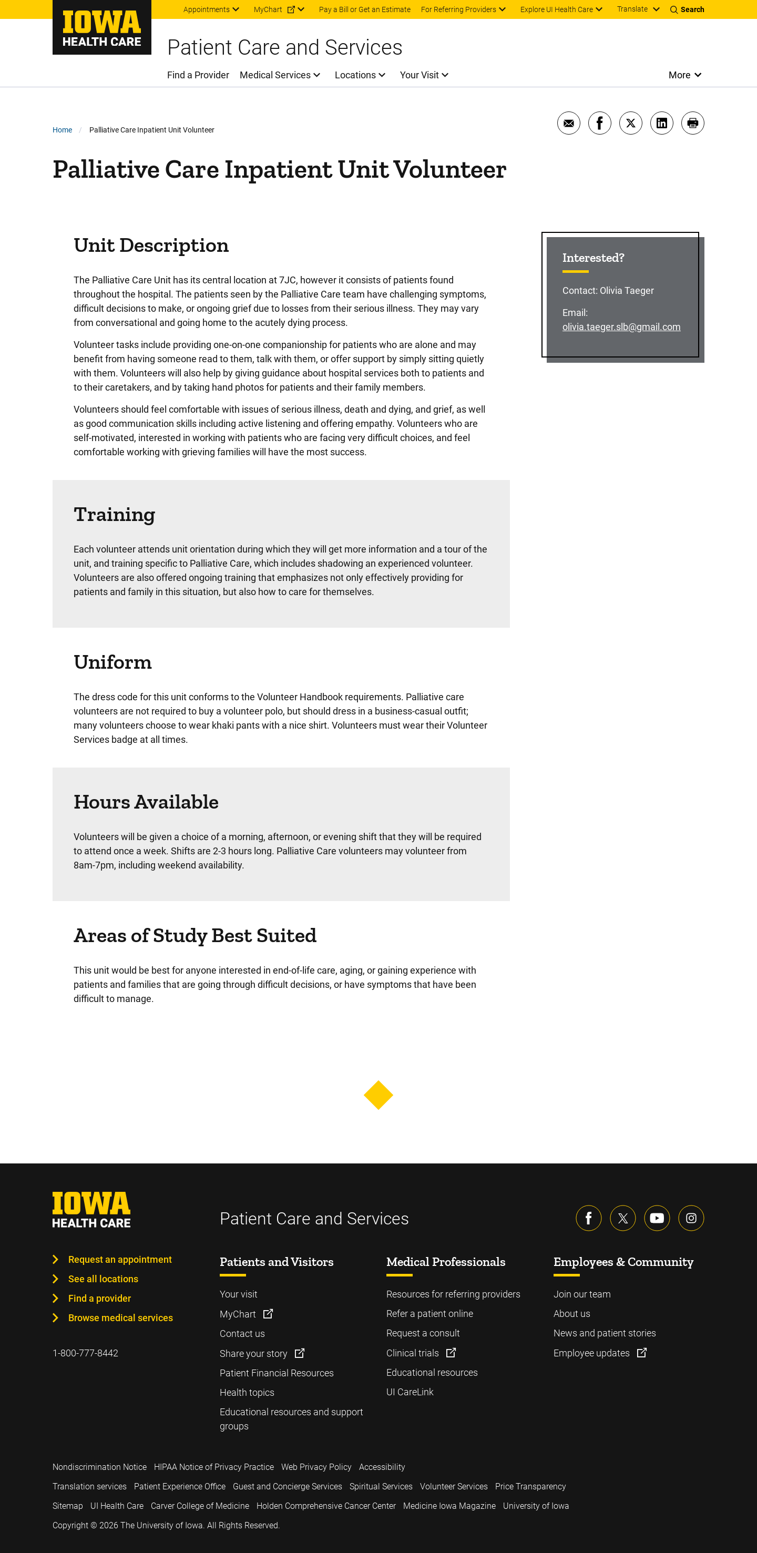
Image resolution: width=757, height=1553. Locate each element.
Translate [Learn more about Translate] (632, 9)
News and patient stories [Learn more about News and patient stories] (605, 1333)
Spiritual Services (381, 1486)
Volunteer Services (454, 1486)
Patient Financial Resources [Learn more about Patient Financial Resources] (277, 1372)
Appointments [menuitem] (206, 9)
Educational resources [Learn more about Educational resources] (432, 1372)
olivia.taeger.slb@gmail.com (621, 326)
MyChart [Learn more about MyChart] (239, 1314)
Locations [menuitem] (355, 74)
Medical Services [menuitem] (275, 74)
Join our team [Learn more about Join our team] (582, 1294)
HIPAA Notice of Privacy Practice (214, 1467)
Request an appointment (120, 1259)
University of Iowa (536, 1506)
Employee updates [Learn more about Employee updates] (593, 1352)
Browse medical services (120, 1317)
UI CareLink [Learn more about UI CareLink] (410, 1391)
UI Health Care (117, 1506)
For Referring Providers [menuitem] (458, 9)
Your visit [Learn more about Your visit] (239, 1294)
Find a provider (99, 1298)
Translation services (90, 1486)
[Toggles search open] (687, 9)
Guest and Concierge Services (287, 1486)
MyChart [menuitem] (268, 9)
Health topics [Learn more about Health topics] (247, 1392)
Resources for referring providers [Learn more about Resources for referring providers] (453, 1294)
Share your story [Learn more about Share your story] (255, 1353)
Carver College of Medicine (200, 1506)
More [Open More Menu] (680, 74)
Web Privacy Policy (316, 1467)
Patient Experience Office (180, 1486)
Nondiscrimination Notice (100, 1467)
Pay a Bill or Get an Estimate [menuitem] (365, 9)
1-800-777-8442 (85, 1352)
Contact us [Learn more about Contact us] (242, 1333)
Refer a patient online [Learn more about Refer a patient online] (429, 1313)
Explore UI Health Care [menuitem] (556, 9)
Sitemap (68, 1506)
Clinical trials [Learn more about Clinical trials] (413, 1352)
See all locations (103, 1278)
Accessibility (382, 1467)
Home (62, 130)
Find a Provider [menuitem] (198, 74)
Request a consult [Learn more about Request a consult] (423, 1333)
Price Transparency (530, 1486)
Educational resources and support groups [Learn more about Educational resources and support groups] (291, 1419)
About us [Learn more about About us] (572, 1313)
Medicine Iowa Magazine (449, 1506)
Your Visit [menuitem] (419, 74)
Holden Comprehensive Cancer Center (326, 1506)
